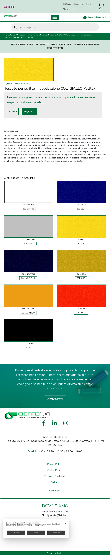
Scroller (60, 553)
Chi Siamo (67, 4)
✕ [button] (65, 523)
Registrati (29, 111)
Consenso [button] (54, 490)
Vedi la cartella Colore (17, 84)
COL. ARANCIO (28, 313)
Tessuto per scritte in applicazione (41, 35)
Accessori (21, 35)
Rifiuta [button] (36, 533)
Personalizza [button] (56, 533)
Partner (54, 482)
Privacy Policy (54, 464)
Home (7, 35)
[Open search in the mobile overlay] (55, 27)
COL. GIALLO (69, 35)
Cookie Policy (54, 470)
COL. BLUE (80, 209)
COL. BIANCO (28, 209)
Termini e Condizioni (54, 476)
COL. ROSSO (81, 313)
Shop (13, 35)
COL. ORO (81, 278)
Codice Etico (78, 4)
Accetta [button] (16, 533)
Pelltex (60, 35)
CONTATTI (55, 399)
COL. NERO (28, 347)
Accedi (13, 111)
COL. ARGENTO (28, 243)
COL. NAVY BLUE (28, 278)
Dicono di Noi (68, 9)
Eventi (88, 4)
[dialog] (36, 528)
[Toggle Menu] (55, 17)
